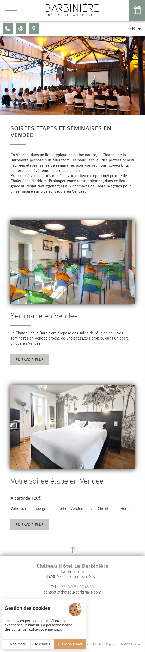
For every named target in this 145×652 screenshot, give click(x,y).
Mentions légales (104, 644)
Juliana (135, 644)
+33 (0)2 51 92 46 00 (76, 587)
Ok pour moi (70, 644)
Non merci (16, 644)
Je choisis (42, 644)
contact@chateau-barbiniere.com (72, 592)
